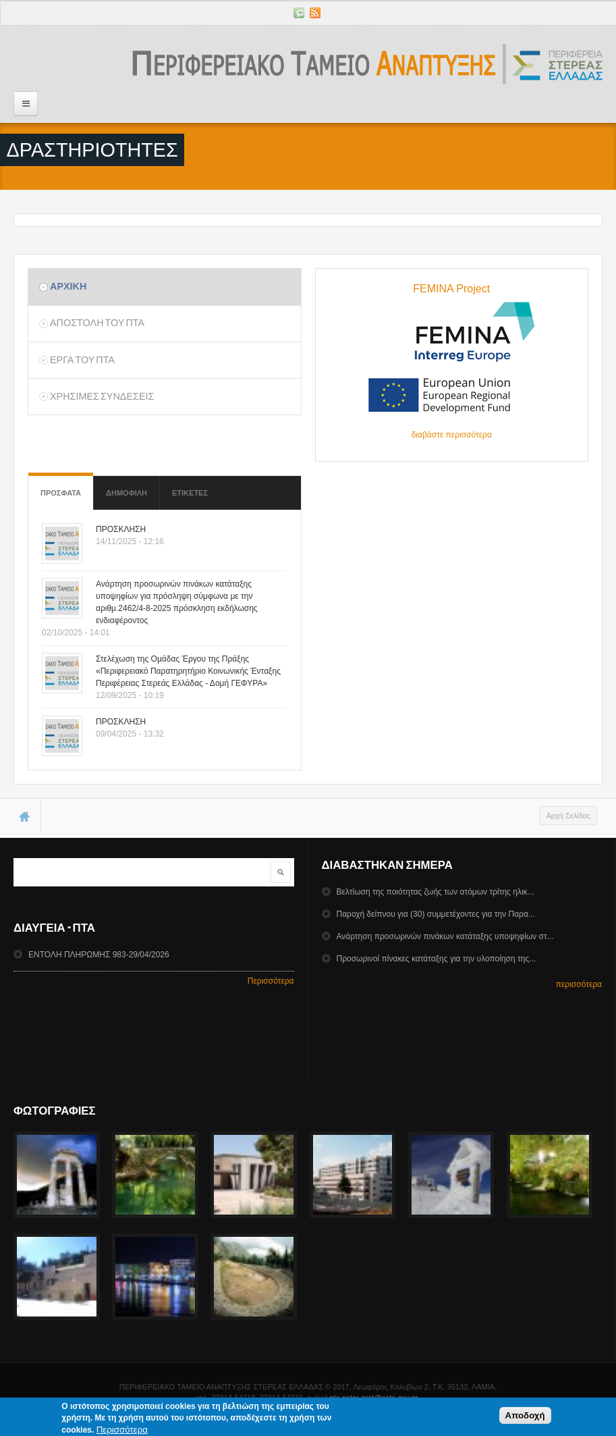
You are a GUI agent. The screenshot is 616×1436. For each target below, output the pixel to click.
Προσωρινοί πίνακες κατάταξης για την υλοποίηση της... (436, 958)
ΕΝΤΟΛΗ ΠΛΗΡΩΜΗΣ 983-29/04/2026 (98, 954)
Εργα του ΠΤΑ (82, 359)
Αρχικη (68, 286)
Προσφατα (60, 486)
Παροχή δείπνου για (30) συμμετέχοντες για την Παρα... (435, 914)
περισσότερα (579, 984)
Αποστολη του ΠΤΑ (97, 322)
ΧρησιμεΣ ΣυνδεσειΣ (102, 396)
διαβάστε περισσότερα (452, 435)
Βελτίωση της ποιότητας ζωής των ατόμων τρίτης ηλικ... (435, 892)
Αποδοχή (525, 1418)
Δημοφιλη (126, 493)
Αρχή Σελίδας (568, 816)
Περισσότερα (271, 981)
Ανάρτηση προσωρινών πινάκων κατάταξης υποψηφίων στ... (444, 936)
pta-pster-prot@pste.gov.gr (373, 1397)
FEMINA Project (451, 288)
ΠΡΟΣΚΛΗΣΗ (121, 529)
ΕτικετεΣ (190, 493)
